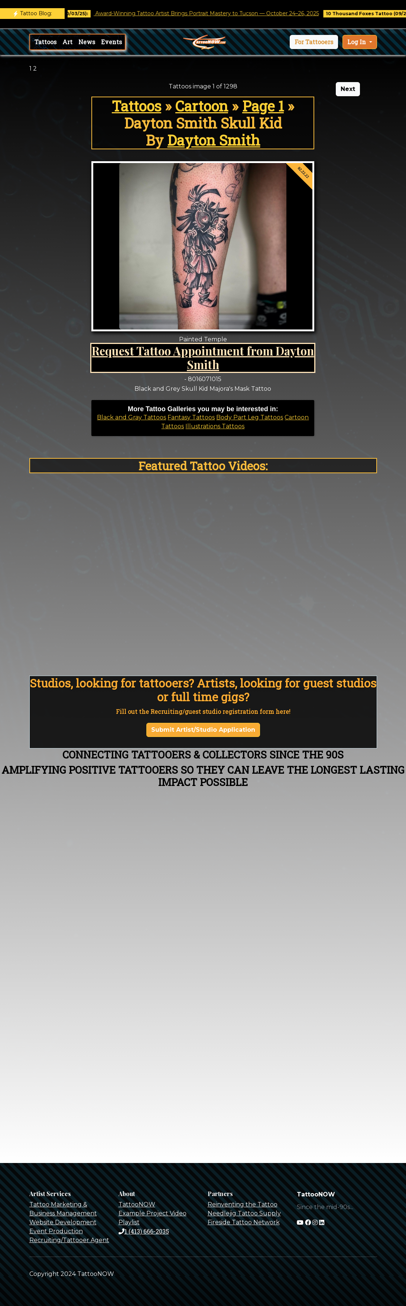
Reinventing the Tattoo (242, 1204)
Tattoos (45, 42)
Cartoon (201, 106)
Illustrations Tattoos (214, 426)
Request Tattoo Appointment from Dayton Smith (203, 357)
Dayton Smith (213, 140)
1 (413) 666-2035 (143, 1231)
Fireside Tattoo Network (244, 1222)
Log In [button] (357, 42)
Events (111, 42)
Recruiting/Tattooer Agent (69, 1240)
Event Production (56, 1231)
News (86, 42)
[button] (314, 42)
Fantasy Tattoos (191, 417)
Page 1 (263, 106)
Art (67, 42)
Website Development (63, 1222)
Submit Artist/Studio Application (203, 729)
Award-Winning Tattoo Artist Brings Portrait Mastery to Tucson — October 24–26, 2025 (212, 13)
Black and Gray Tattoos (131, 417)
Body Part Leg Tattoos (249, 417)
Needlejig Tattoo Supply (244, 1213)
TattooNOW (136, 1204)
